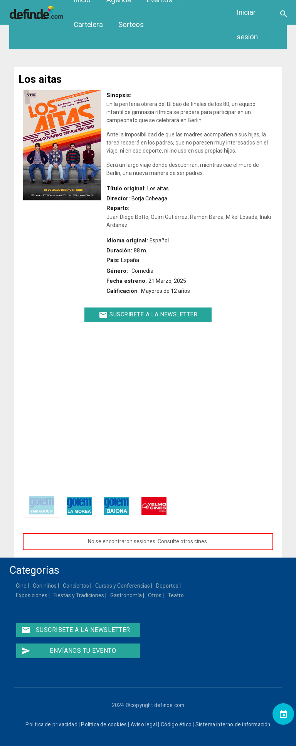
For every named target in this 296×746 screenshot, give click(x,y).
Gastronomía (126, 595)
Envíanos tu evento (68, 650)
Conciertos (76, 586)
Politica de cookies (104, 724)
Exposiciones (32, 595)
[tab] (42, 505)
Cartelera (88, 24)
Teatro (176, 595)
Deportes (167, 586)
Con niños (45, 586)
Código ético (176, 724)
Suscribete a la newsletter (148, 314)
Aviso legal (144, 724)
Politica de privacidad (51, 724)
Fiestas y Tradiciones (79, 595)
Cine (22, 586)
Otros (155, 595)
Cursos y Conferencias (123, 586)
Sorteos (131, 24)
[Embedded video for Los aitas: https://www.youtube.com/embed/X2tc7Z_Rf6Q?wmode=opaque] (148, 406)
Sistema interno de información (233, 724)
